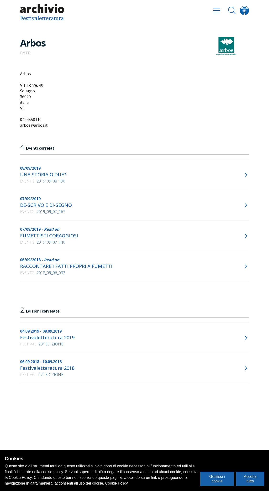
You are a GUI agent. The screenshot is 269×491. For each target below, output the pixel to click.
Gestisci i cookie (217, 479)
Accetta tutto (250, 479)
